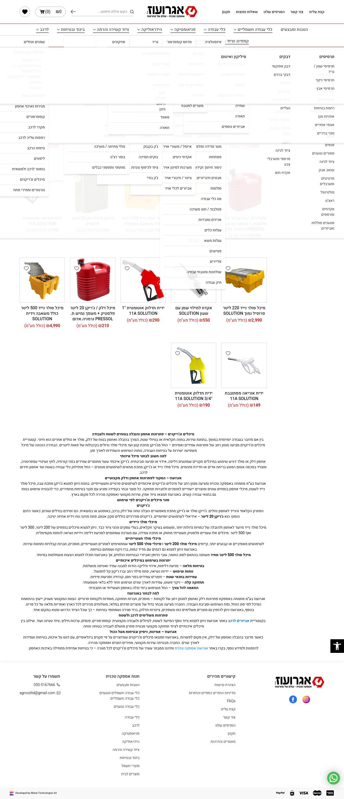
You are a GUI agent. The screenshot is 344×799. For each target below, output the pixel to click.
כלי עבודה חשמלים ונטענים (119, 693)
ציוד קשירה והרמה (113, 29)
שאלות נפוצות (247, 12)
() (50, 12)
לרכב (44, 29)
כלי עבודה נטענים (126, 706)
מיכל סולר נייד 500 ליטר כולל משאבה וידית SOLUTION (42, 313)
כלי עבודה (216, 29)
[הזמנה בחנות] (37, 75)
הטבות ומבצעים (294, 29)
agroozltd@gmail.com (40, 693)
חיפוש (73, 12)
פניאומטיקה (185, 29)
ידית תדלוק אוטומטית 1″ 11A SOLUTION (143, 311)
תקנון (226, 12)
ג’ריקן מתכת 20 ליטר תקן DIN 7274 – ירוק (42, 136)
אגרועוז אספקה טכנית (192, 648)
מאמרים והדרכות (223, 741)
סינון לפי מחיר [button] (312, 106)
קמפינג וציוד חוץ (234, 41)
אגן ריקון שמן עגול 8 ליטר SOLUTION (143, 136)
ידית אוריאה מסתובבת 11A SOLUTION (244, 396)
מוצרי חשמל (162, 41)
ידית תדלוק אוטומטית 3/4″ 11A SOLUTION (194, 396)
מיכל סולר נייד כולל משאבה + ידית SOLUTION (194, 223)
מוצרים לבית (196, 41)
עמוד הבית (316, 53)
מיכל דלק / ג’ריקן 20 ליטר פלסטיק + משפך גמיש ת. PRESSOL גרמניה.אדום (92, 313)
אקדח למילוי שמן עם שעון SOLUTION (193, 311)
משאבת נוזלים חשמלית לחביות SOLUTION (193, 136)
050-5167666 (47, 685)
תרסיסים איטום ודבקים (119, 41)
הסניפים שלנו (274, 12)
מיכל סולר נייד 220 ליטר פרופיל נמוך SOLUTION (244, 311)
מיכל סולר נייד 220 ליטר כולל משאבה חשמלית (143, 221)
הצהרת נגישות (225, 685)
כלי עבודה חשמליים (255, 29)
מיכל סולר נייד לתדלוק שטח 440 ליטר (92, 136)
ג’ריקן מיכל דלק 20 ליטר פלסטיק (93, 221)
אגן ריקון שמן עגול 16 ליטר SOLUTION (244, 136)
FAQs (231, 701)
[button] (228, 94)
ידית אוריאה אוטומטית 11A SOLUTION (42, 221)
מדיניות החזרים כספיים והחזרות (212, 693)
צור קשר (296, 12)
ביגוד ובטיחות (72, 29)
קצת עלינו (316, 12)
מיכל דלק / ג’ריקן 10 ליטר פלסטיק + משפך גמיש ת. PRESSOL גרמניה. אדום (244, 223)
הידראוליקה (151, 29)
